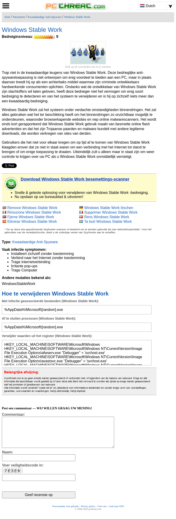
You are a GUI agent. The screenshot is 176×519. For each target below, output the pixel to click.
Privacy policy (88, 512)
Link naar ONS (116, 512)
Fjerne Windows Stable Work (30, 217)
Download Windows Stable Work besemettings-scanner (75, 179)
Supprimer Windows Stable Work (110, 212)
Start (7, 17)
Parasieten (19, 17)
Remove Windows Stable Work (32, 208)
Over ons (102, 512)
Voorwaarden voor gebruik (65, 512)
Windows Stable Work (77, 17)
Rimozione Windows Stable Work (34, 212)
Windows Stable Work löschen (108, 208)
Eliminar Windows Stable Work (32, 221)
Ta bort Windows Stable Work (108, 221)
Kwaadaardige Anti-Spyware (44, 17)
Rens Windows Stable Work (106, 217)
